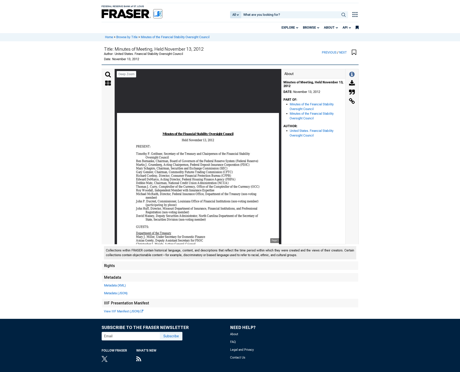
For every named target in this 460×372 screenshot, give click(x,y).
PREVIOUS (329, 52)
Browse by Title (127, 37)
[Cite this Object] (352, 92)
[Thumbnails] (108, 83)
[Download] (352, 83)
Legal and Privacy (242, 350)
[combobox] (290, 14)
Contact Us (237, 357)
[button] (354, 52)
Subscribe (171, 336)
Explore (288, 27)
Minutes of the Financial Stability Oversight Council (175, 37)
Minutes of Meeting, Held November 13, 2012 (313, 84)
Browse (309, 27)
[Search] (108, 74)
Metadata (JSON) (116, 293)
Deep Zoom (126, 74)
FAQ (233, 342)
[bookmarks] (357, 27)
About (329, 27)
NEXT (343, 52)
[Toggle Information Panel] (352, 74)
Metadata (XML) (115, 285)
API (345, 27)
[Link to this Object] (352, 101)
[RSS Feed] (146, 359)
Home (109, 37)
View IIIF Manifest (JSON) (122, 311)
